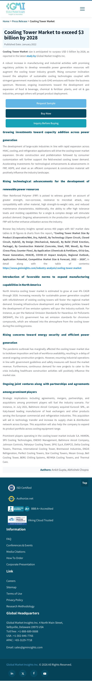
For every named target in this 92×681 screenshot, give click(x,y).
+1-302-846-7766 (23, 636)
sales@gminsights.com (28, 647)
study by (31, 56)
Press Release (19, 21)
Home (6, 21)
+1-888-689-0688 (28, 631)
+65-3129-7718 (23, 640)
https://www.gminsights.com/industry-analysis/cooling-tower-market (42, 268)
